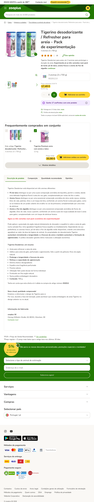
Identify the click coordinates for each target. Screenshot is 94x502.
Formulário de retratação (76, 489)
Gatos (10, 22)
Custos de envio (21, 489)
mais (62, 109)
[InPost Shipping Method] (27, 461)
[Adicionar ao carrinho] (74, 95)
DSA (40, 492)
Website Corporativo (12, 496)
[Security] (9, 474)
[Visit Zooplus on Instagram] (5, 431)
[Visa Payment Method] (7, 450)
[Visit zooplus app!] (12, 440)
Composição (33, 178)
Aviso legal (34, 489)
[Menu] (5, 8)
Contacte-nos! (41, 2)
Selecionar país (12, 409)
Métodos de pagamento (13, 492)
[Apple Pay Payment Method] (27, 450)
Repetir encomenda (60, 2)
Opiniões (69, 178)
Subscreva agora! (47, 375)
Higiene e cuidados (20, 22)
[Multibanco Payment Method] (41, 450)
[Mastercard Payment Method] (14, 450)
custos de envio (80, 115)
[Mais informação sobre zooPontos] (86, 103)
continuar (51, 68)
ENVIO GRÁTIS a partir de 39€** (16, 2)
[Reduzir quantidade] (44, 95)
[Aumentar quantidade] (54, 95)
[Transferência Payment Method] (51, 450)
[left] (6, 54)
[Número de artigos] (49, 95)
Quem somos (30, 492)
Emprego (48, 492)
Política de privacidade (62, 492)
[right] (35, 54)
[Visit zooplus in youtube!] (11, 431)
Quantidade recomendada (51, 178)
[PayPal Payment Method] (34, 450)
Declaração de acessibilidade (33, 496)
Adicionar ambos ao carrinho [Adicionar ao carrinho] (74, 157)
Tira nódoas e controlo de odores (39, 22)
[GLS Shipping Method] (14, 461)
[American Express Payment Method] (21, 450)
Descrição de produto (15, 178)
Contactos (8, 489)
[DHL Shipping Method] (7, 461)
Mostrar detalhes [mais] (47, 165)
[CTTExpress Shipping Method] (21, 461)
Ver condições (41, 337)
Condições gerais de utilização (52, 489)
